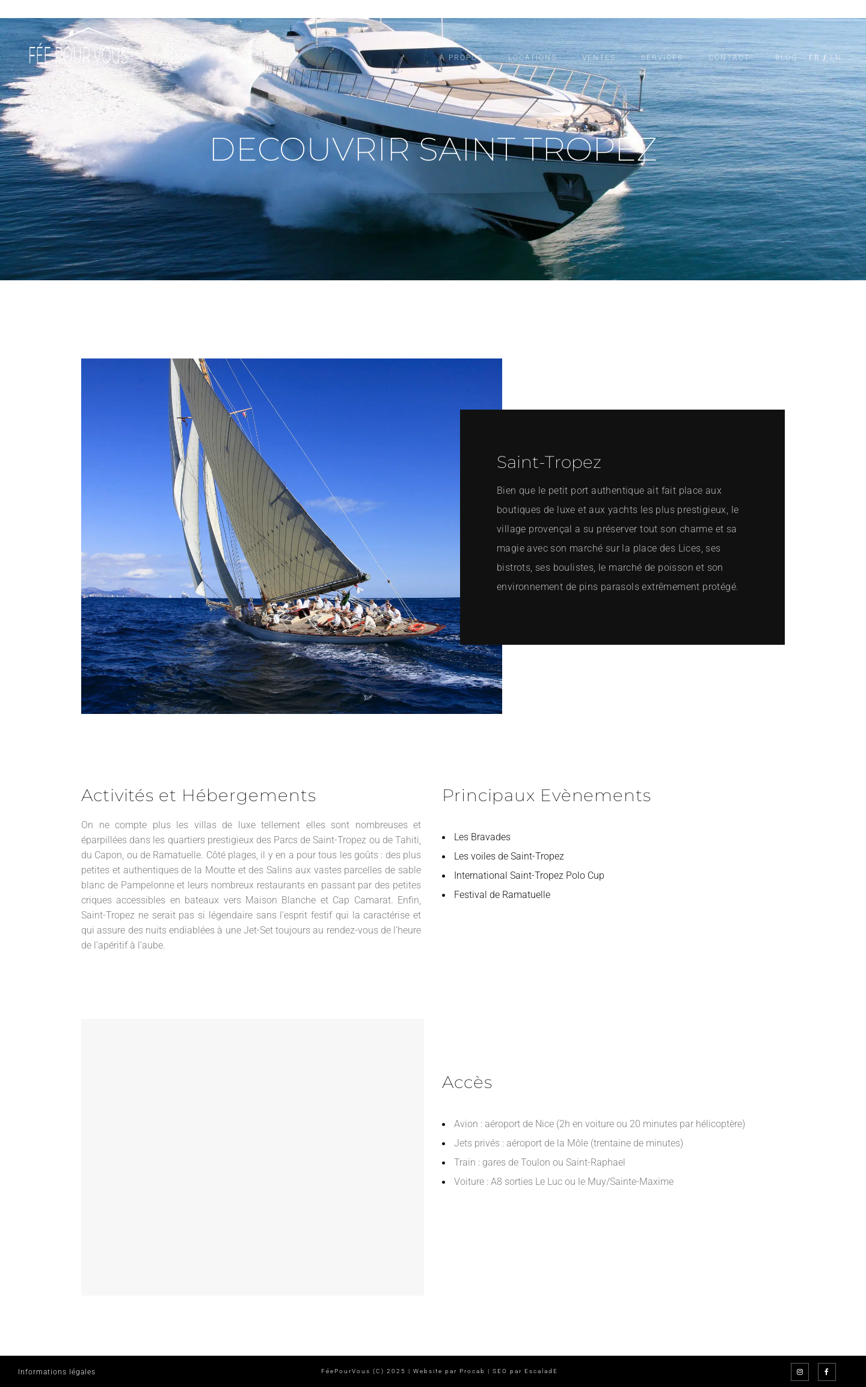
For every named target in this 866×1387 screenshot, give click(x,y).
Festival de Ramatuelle (502, 894)
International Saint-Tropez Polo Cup (529, 875)
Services (662, 58)
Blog (786, 58)
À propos (461, 58)
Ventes (599, 58)
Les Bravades (482, 837)
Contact (729, 58)
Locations (532, 58)
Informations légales (57, 1372)
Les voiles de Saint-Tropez (509, 856)
